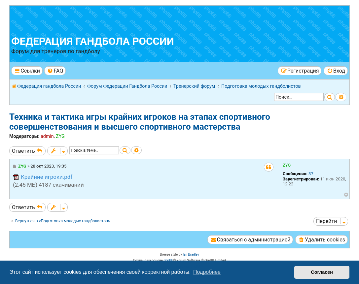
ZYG (60, 136)
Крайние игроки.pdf (46, 177)
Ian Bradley (191, 254)
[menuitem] (55, 70)
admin (47, 136)
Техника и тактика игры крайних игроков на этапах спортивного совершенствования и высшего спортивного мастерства (139, 122)
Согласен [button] (322, 272)
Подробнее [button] (207, 272)
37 (310, 173)
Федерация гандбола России (92, 41)
